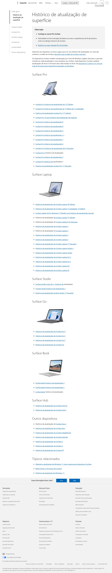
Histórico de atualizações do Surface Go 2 (50, 340)
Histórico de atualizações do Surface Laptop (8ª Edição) (55, 204)
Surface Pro (16, 32)
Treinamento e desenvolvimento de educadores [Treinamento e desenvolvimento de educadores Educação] (87, 508)
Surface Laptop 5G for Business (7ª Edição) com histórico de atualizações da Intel (64, 213)
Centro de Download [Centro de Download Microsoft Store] (44, 494)
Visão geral (16, 11)
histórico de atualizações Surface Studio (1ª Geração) (54, 293)
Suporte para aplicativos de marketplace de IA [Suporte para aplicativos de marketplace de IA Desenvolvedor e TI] (50, 531)
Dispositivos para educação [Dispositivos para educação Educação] (82, 494)
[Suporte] (23, 3)
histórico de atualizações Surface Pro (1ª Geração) (53, 166)
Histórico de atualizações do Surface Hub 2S (51, 406)
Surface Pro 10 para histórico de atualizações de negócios (56, 117)
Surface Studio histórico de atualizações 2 (50, 288)
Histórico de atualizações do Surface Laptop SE (52, 270)
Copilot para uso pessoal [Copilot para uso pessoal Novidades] (9, 494)
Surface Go (15, 42)
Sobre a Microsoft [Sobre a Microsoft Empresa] (79, 528)
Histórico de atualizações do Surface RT (49, 450)
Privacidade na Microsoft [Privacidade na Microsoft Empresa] (81, 534)
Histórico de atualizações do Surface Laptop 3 (51, 235)
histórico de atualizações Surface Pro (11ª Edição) (53, 113)
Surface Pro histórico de (44, 161)
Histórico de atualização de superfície (18, 17)
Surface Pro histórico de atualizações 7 (49, 139)
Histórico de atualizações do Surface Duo (50, 428)
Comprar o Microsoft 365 (70, 3)
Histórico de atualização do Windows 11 (49, 473)
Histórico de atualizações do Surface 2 (49, 446)
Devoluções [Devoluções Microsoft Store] (42, 501)
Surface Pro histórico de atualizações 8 (49, 126)
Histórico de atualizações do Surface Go (49, 345)
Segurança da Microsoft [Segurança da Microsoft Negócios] (9, 528)
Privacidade (49, 564)
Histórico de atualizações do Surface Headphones (53, 433)
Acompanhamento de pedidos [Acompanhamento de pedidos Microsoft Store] (46, 505)
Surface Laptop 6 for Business (67, 222)
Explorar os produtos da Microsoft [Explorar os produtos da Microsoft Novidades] (11, 501)
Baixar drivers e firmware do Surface (48, 468)
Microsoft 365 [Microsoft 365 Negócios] (6, 538)
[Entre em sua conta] (106, 2)
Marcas (77, 564)
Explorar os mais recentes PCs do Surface (53, 45)
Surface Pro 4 (40, 153)
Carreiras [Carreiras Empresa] (77, 524)
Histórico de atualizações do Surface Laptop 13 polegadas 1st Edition (60, 209)
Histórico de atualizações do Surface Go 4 (50, 331)
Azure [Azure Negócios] (4, 531)
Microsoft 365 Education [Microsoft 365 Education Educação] (81, 501)
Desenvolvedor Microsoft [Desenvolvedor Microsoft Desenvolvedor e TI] (45, 524)
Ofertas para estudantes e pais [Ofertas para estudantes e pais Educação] (83, 511)
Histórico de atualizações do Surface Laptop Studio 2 (54, 248)
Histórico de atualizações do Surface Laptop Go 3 (53, 257)
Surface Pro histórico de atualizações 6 (49, 144)
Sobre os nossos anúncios (88, 564)
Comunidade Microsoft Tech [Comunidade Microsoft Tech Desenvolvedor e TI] (46, 534)
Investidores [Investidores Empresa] (78, 538)
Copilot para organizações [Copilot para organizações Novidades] (9, 491)
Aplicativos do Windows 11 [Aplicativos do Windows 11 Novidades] (9, 505)
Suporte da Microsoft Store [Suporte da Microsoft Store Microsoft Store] (46, 498)
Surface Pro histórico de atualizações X (49, 131)
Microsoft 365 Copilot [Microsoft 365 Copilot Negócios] (8, 544)
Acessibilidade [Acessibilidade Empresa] (79, 544)
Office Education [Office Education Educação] (79, 505)
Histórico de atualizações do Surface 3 (49, 441)
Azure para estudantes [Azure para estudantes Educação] (81, 515)
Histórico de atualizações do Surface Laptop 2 (51, 239)
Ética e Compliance (59, 564)
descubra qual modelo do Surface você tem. (70, 54)
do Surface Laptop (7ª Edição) (64, 217)
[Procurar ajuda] (102, 2)
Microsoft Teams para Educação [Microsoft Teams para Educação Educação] (83, 498)
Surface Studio (17, 27)
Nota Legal (70, 564)
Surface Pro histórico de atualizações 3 (49, 157)
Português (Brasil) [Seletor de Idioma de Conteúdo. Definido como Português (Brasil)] (10, 554)
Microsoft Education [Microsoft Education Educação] (80, 491)
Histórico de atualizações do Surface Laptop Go (52, 266)
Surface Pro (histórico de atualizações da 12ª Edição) (54, 104)
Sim (61, 480)
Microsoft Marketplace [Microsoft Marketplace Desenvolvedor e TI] (45, 538)
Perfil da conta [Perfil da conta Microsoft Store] (42, 491)
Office (40, 3)
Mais (56, 3)
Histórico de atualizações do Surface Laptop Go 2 (53, 261)
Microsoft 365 (32, 3)
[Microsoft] (10, 3)
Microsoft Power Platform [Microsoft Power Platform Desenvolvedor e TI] (45, 541)
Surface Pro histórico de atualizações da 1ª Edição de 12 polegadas (59, 109)
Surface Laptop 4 (62, 231)
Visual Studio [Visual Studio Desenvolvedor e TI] (42, 548)
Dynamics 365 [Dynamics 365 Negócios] (6, 534)
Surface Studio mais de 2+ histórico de (49, 284)
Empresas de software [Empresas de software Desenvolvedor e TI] (44, 544)
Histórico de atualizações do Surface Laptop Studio (53, 253)
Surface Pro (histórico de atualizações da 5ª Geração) (54, 148)
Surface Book (16, 47)
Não (74, 480)
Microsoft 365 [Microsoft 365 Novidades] (6, 498)
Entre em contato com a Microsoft (34, 564)
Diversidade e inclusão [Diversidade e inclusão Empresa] (81, 541)
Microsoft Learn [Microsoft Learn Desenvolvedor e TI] (43, 528)
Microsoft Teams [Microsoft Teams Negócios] (7, 548)
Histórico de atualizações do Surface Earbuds (51, 437)
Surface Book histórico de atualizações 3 (49, 383)
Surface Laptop (17, 37)
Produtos (48, 3)
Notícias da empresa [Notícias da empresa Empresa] (80, 531)
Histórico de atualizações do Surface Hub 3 (50, 410)
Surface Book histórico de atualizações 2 (49, 387)
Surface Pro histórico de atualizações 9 (49, 122)
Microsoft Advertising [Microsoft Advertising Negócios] (8, 541)
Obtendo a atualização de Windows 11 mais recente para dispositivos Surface (63, 464)
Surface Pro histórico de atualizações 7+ (49, 135)
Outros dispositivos (19, 52)
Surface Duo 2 (61, 424)
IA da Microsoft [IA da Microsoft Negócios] (6, 524)
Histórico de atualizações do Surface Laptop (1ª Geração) (55, 244)
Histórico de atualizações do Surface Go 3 (50, 336)
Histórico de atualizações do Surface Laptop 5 (51, 226)
